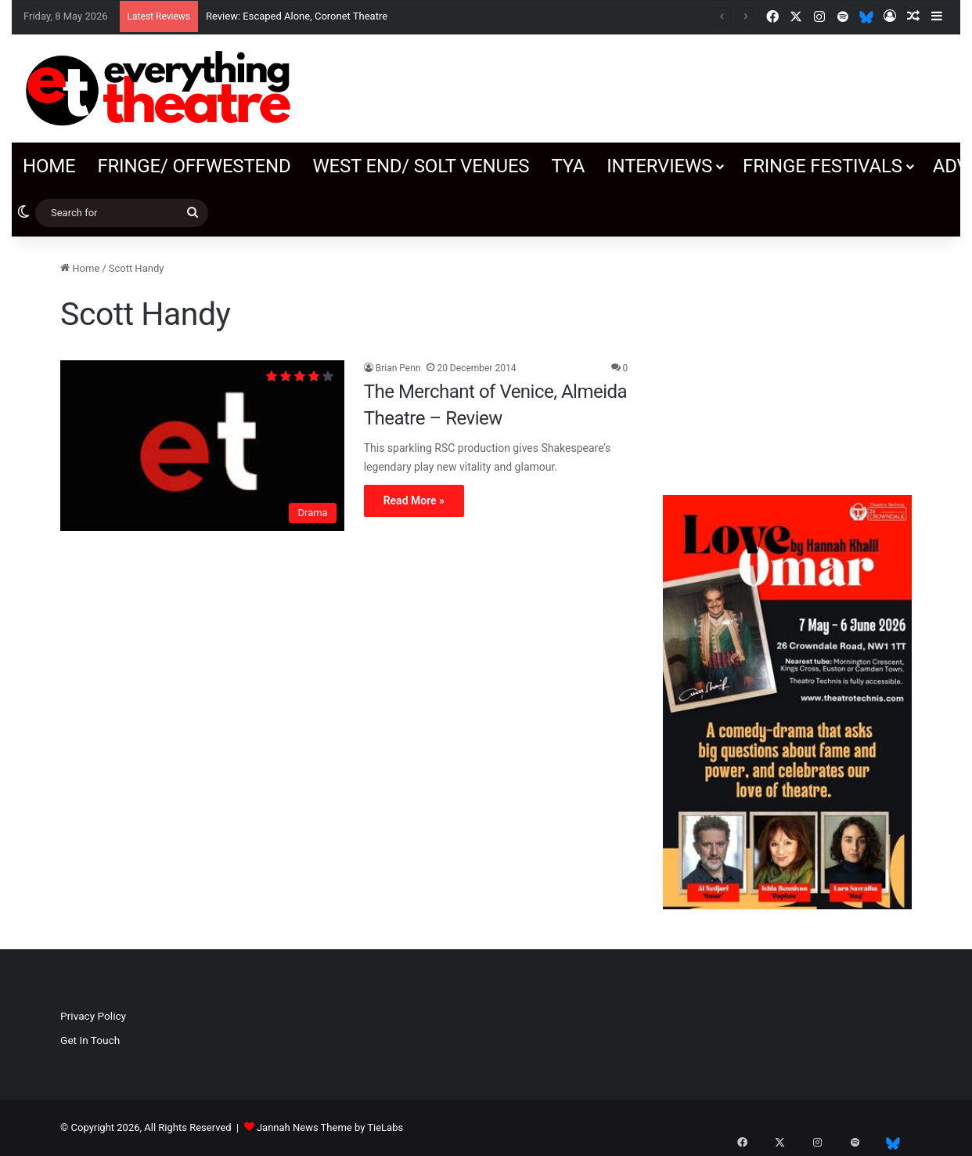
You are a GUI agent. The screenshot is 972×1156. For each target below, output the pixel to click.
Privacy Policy (93, 1016)
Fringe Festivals (822, 166)
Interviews (659, 166)
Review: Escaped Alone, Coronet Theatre (298, 16)
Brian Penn (398, 368)
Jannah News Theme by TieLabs (330, 1127)
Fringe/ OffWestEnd (193, 166)
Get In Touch (90, 1040)
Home (49, 166)
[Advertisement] (787, 358)
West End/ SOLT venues (420, 166)
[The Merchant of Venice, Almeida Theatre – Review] (202, 445)
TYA (568, 166)
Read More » (414, 500)
